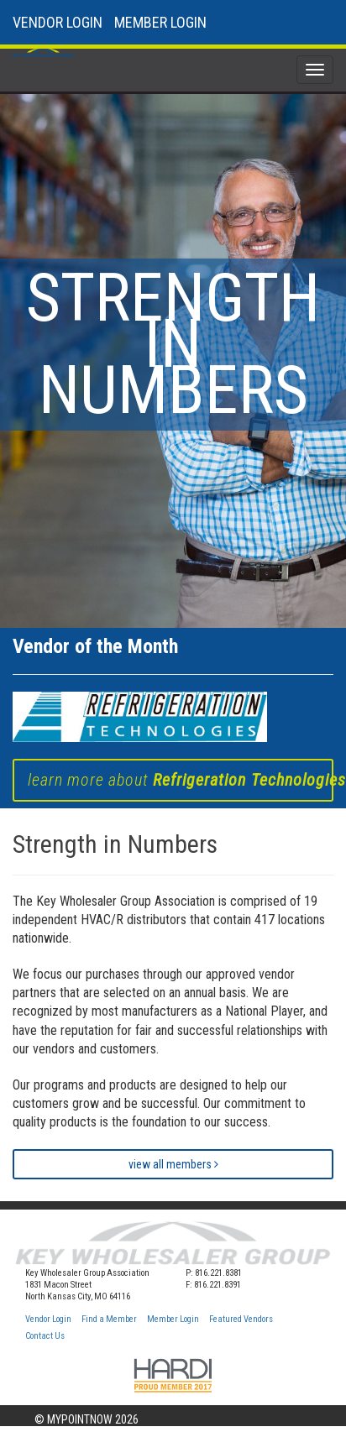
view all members (173, 1164)
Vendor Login (48, 1319)
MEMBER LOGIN (160, 22)
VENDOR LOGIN (57, 22)
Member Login (173, 1319)
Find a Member (109, 1319)
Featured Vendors (241, 1319)
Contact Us (45, 1335)
